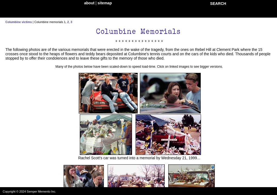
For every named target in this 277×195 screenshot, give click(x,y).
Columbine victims (18, 22)
